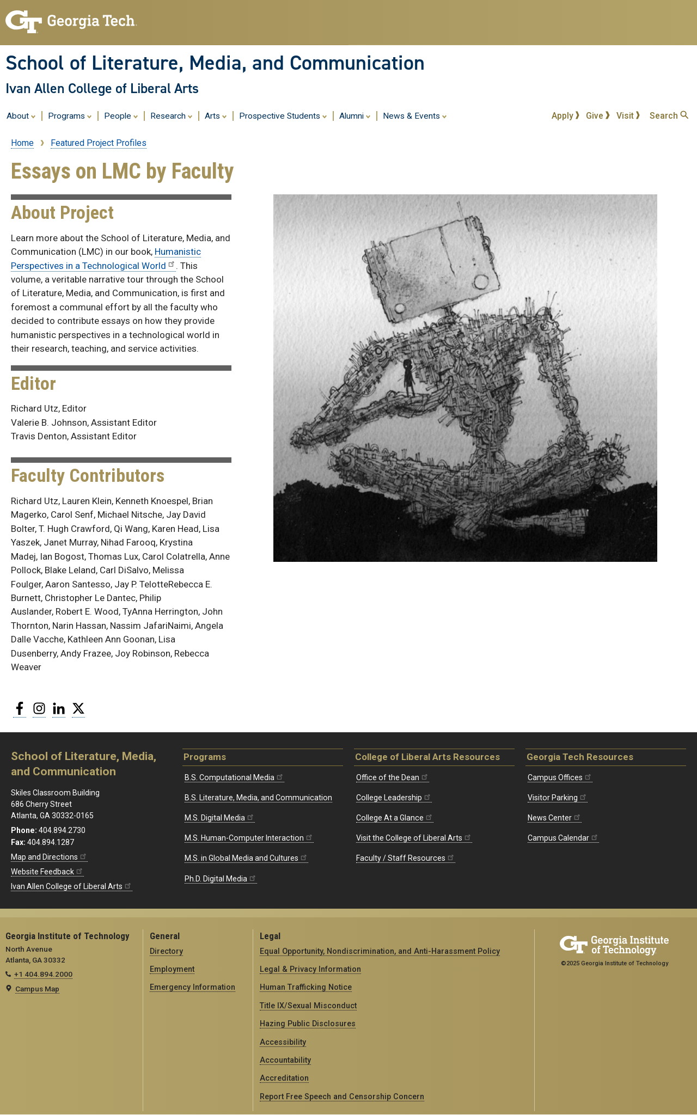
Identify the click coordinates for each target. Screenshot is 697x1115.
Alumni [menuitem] (355, 115)
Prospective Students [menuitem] (283, 115)
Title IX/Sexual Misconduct (308, 1005)
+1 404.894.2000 (43, 974)
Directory (166, 951)
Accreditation (284, 1078)
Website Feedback (47, 871)
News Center (555, 817)
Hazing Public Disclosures (308, 1023)
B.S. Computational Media (234, 777)
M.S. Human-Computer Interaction (249, 838)
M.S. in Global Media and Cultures (246, 858)
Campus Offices (560, 777)
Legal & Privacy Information (310, 969)
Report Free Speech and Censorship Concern (342, 1096)
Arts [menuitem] (216, 115)
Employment (172, 969)
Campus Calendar (563, 838)
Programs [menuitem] (70, 115)
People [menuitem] (121, 115)
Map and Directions (49, 857)
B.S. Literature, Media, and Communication (258, 797)
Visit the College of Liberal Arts (414, 838)
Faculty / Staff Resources (405, 858)
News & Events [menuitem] (415, 115)
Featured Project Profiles (98, 143)
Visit (628, 116)
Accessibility (283, 1042)
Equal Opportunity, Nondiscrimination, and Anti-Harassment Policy (380, 951)
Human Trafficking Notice (306, 987)
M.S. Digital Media (220, 817)
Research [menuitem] (171, 115)
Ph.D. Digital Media (221, 878)
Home (22, 143)
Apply (566, 116)
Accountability (285, 1060)
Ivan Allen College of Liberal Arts (102, 88)
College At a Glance (394, 817)
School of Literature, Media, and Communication (215, 62)
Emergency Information (192, 987)
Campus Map (37, 988)
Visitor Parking (558, 797)
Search (669, 116)
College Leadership (394, 797)
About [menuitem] (21, 115)
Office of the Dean (392, 777)
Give (598, 116)
